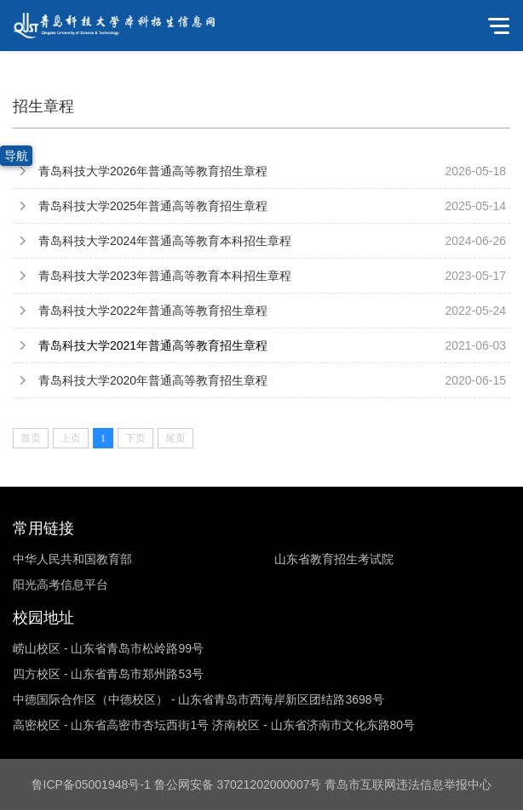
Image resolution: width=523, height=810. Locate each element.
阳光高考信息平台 (60, 584)
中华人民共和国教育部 (72, 559)
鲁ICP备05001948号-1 (91, 784)
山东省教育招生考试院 (334, 559)
